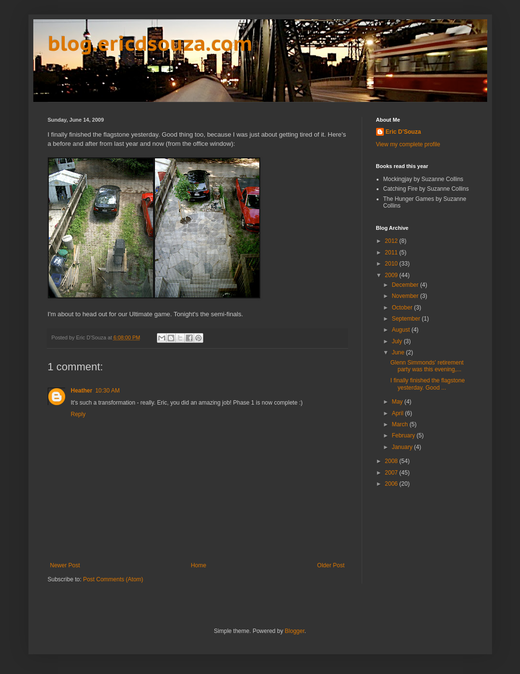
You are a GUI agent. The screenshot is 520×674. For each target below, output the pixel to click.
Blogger (295, 631)
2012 (392, 241)
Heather (82, 390)
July (398, 341)
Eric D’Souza (403, 131)
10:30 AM (107, 390)
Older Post (331, 565)
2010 (392, 263)
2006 (392, 483)
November (406, 296)
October (403, 307)
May (398, 401)
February (404, 435)
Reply (78, 414)
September (407, 318)
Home (198, 565)
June (399, 352)
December (406, 284)
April (398, 413)
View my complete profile (408, 144)
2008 (392, 461)
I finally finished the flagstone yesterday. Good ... (427, 384)
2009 (392, 275)
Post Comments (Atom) (113, 579)
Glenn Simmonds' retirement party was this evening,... (427, 366)
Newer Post (65, 565)
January (403, 447)
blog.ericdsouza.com (150, 43)
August (401, 329)
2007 (392, 472)
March (400, 424)
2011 (392, 252)
